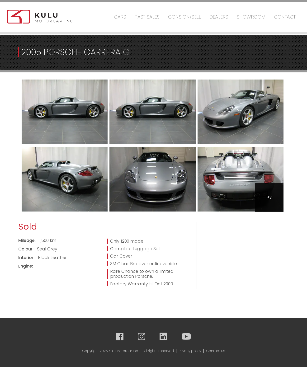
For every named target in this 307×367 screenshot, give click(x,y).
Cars (120, 17)
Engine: (25, 266)
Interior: (27, 257)
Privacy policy (190, 350)
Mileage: (27, 240)
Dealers (218, 17)
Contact (285, 17)
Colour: (26, 249)
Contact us (215, 350)
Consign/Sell (184, 17)
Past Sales (147, 17)
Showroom (251, 17)
